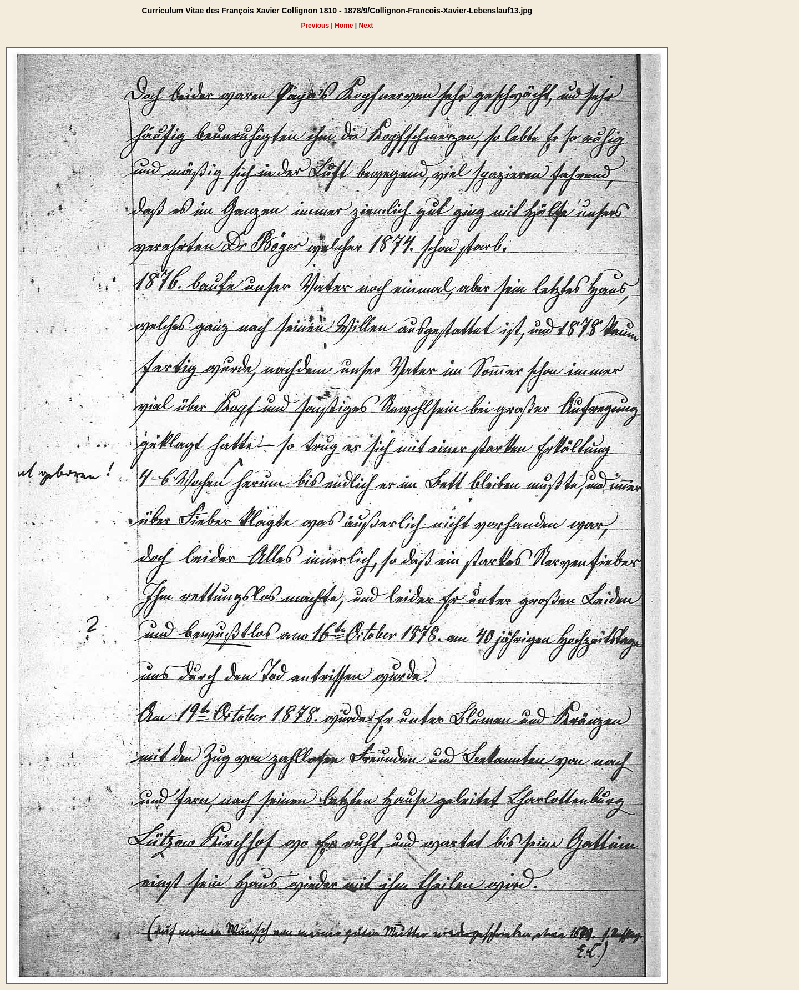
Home (344, 25)
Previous (315, 25)
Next (366, 25)
